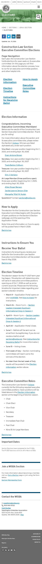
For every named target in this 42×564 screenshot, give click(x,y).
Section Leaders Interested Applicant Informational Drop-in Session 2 (22, 318)
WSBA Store (19, 2)
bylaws (16, 143)
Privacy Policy (36, 539)
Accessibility (36, 533)
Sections (13, 27)
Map (22, 515)
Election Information (26, 392)
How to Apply (30, 79)
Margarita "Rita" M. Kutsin (15, 194)
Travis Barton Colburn (14, 165)
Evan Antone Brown (13, 155)
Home (4, 27)
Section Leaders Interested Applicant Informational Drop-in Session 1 (20, 308)
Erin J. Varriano (11, 175)
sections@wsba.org (27, 198)
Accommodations (35, 536)
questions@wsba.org (11, 503)
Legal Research (26, 2)
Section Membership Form (12, 480)
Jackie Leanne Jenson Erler (16, 191)
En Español (33, 2)
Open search (38, 17)
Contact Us (39, 2)
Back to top (6, 230)
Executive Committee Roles (29, 88)
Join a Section (25, 27)
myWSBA (14, 2)
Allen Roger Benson (13, 187)
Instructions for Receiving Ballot (10, 100)
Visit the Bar (6, 508)
